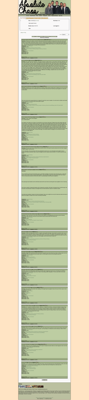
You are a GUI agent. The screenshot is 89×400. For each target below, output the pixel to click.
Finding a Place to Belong (27, 326)
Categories (45, 15)
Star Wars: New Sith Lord (27, 269)
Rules (44, 397)
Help (47, 397)
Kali (44, 398)
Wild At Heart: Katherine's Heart (28, 86)
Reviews (41, 36)
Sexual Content (36, 135)
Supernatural (38, 73)
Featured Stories (54, 15)
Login (53, 14)
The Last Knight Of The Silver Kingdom (29, 146)
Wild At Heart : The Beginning (27, 169)
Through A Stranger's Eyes (27, 344)
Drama (29, 47)
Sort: (61, 34)
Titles (37, 15)
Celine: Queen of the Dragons (27, 117)
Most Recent (32, 15)
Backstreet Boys (34, 365)
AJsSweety (42, 39)
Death (27, 74)
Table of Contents (29, 50)
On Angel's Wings (25, 251)
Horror (34, 73)
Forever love (24, 362)
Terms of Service (39, 397)
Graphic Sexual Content (30, 48)
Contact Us (51, 397)
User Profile (23, 18)
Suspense (42, 201)
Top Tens (60, 15)
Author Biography (29, 18)
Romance (41, 156)
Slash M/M (43, 74)
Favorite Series (46, 36)
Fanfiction (28, 365)
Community (48, 14)
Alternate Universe (28, 367)
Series (49, 15)
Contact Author (38, 18)
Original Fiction (29, 45)
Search (44, 14)
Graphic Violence (39, 48)
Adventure (30, 73)
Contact (37, 20)
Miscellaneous (45, 18)
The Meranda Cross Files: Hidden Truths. (30, 213)
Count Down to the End (26, 287)
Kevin (30, 366)
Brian (27, 366)
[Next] (46, 379)
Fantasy (32, 47)
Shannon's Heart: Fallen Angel (28, 305)
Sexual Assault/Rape (33, 74)
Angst (26, 47)
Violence (45, 48)
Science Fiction (37, 47)
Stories (33, 36)
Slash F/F (39, 74)
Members (40, 14)
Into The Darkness (25, 60)
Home (36, 14)
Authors (40, 15)
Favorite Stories (53, 36)
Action (26, 73)
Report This (23, 32)
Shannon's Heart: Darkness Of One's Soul (30, 39)
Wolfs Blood (24, 231)
